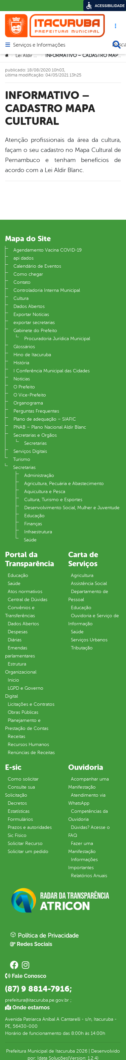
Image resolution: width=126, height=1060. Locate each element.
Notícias (21, 378)
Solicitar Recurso (25, 843)
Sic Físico (17, 835)
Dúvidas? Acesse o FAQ (89, 831)
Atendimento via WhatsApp (87, 799)
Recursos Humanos (28, 744)
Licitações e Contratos (31, 704)
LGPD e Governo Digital (24, 692)
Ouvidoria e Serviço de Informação (93, 619)
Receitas (16, 736)
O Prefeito (24, 386)
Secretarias (35, 443)
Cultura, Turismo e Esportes (53, 499)
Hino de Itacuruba (32, 354)
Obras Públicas (23, 712)
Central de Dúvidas (27, 599)
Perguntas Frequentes (36, 411)
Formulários (20, 819)
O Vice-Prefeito (29, 395)
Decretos (17, 803)
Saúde (30, 539)
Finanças (33, 523)
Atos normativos (25, 591)
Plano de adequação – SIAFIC (44, 419)
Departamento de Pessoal (88, 595)
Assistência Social (89, 583)
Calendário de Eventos (37, 266)
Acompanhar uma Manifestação (88, 783)
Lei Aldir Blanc (30, 55)
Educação (34, 515)
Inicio (13, 680)
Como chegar (28, 274)
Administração (39, 475)
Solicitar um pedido (28, 851)
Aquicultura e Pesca (44, 491)
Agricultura (82, 575)
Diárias (15, 639)
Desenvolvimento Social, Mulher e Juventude (72, 507)
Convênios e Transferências (20, 611)
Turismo (21, 459)
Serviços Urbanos (89, 639)
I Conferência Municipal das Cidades (51, 370)
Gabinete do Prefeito (35, 330)
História (21, 362)
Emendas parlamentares (20, 651)
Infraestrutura (38, 531)
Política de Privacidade (44, 935)
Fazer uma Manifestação (82, 847)
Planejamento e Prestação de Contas (26, 724)
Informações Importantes (83, 863)
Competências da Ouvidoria (88, 815)
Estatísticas (19, 811)
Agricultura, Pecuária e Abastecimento (64, 483)
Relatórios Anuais (89, 875)
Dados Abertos (29, 306)
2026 (81, 1051)
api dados (23, 258)
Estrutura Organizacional (20, 668)
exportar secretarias (34, 322)
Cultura (21, 298)
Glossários (24, 346)
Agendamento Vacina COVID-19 (47, 250)
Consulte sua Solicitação (20, 791)
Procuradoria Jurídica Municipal (57, 338)
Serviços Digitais (30, 451)
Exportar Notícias (31, 314)
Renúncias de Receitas (31, 752)
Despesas (18, 631)
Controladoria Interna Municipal (46, 290)
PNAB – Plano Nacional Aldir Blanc (49, 427)
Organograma (28, 403)
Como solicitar (23, 779)
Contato (22, 282)
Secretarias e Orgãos (35, 435)
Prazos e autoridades (30, 827)
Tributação (82, 647)
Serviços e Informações (39, 45)
